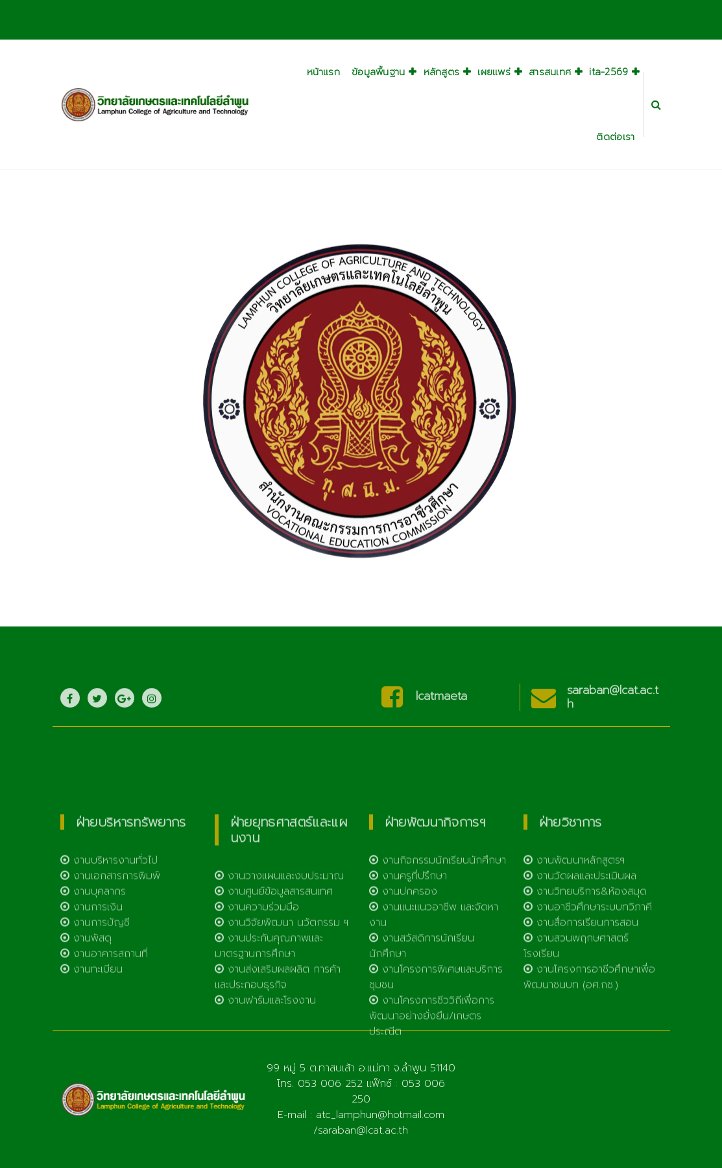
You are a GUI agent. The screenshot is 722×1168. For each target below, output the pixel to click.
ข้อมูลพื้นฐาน (378, 72)
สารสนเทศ (550, 72)
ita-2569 (608, 72)
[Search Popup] (656, 104)
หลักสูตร (442, 72)
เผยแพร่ (494, 72)
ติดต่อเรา (615, 137)
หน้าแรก (323, 72)
